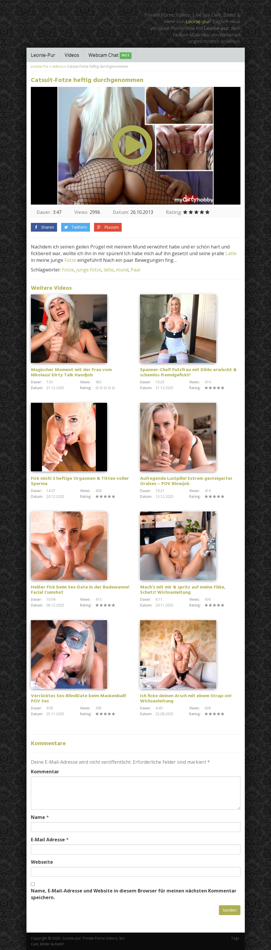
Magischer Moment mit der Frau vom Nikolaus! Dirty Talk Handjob (71, 372)
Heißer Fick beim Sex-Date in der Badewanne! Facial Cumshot (80, 590)
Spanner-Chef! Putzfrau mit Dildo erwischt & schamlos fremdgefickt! (188, 372)
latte (109, 269)
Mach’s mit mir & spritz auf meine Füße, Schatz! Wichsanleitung (183, 590)
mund (122, 269)
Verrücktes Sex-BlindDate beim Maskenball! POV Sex (78, 698)
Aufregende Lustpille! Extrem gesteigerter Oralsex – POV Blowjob (186, 481)
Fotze (70, 260)
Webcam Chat (110, 55)
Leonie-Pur (43, 55)
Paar (136, 269)
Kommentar (45, 771)
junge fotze (88, 269)
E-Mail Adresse (48, 839)
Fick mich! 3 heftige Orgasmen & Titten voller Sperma (80, 481)
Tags (235, 938)
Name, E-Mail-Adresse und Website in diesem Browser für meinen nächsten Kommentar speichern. (133, 894)
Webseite (42, 862)
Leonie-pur (198, 21)
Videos (72, 55)
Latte (231, 253)
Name (38, 817)
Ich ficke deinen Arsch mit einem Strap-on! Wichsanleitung (185, 698)
